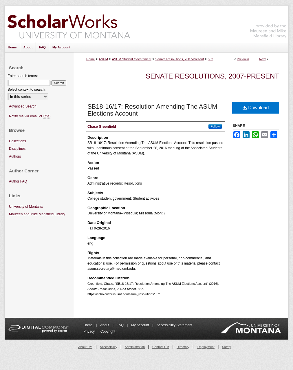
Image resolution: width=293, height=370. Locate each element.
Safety (226, 347)
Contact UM (160, 347)
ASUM (103, 59)
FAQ (120, 325)
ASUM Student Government (131, 59)
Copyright (107, 331)
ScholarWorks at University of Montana (69, 24)
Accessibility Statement (174, 325)
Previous (243, 59)
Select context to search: (26, 90)
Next (262, 59)
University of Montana (26, 207)
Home (90, 59)
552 (210, 59)
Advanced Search (22, 106)
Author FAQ (18, 181)
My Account (140, 325)
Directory (183, 347)
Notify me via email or (29, 116)
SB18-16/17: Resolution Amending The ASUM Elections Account (152, 110)
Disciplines (17, 149)
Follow (215, 126)
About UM (85, 347)
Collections (17, 141)
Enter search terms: (23, 76)
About (105, 325)
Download (256, 107)
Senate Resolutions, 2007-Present (179, 59)
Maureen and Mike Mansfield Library (268, 23)
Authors (15, 156)
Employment (206, 347)
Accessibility (108, 347)
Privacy (89, 331)
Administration (135, 347)
